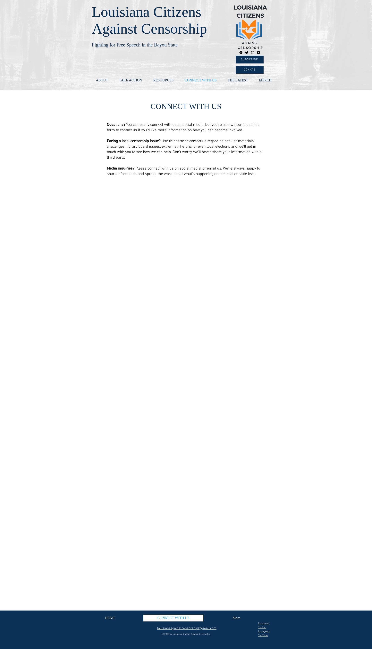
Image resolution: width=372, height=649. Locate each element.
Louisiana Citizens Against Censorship (191, 634)
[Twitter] (247, 52)
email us (214, 168)
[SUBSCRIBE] (250, 59)
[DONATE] (250, 70)
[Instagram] (253, 52)
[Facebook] (241, 52)
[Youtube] (258, 52)
